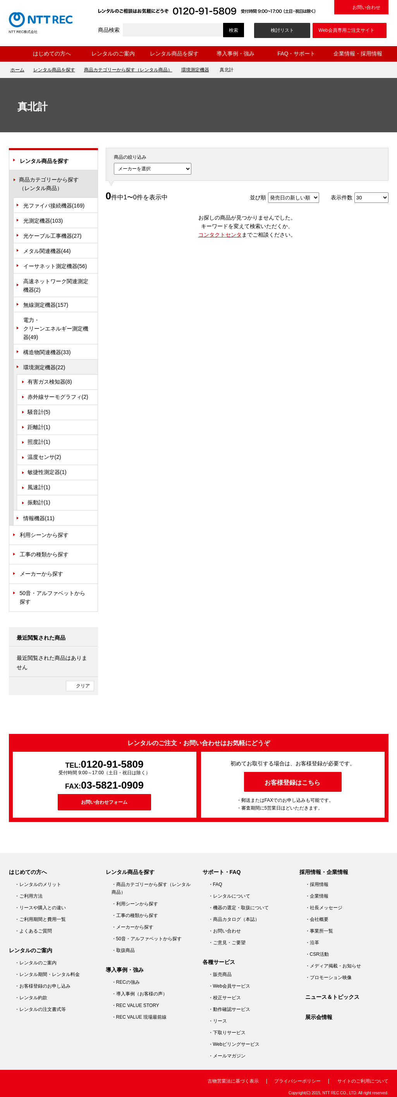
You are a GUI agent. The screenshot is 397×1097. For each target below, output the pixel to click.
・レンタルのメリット (38, 884)
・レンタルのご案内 (36, 962)
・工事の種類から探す (135, 915)
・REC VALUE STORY (135, 1005)
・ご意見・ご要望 (227, 942)
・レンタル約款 (31, 997)
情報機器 (39, 518)
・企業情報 (316, 896)
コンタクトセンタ (220, 235)
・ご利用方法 (29, 896)
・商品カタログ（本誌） (234, 919)
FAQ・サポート (296, 53)
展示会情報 (318, 1017)
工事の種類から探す (44, 554)
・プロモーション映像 (328, 977)
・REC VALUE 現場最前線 (139, 1017)
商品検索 (109, 30)
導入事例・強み (235, 53)
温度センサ (44, 457)
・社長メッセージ (323, 907)
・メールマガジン (227, 1056)
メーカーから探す (41, 574)
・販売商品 (220, 974)
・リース (217, 1021)
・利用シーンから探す (135, 904)
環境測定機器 (195, 70)
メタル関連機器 (47, 251)
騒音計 (38, 412)
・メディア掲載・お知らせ (333, 966)
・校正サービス (224, 997)
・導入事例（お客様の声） (139, 994)
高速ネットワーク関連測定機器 (55, 285)
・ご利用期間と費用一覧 (40, 919)
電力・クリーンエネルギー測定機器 (55, 328)
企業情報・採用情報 (357, 53)
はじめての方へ (52, 53)
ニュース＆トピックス (332, 997)
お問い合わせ (366, 7)
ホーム (15, 54)
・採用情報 (316, 884)
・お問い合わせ (224, 931)
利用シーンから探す (44, 535)
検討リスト (282, 30)
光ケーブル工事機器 (52, 236)
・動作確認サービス (229, 1009)
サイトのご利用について (362, 1081)
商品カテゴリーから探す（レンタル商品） (128, 70)
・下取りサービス (227, 1032)
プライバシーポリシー (297, 1081)
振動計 (38, 502)
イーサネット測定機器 (55, 266)
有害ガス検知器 (49, 382)
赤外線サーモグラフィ (57, 397)
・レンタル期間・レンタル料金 (47, 974)
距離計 (38, 427)
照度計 (38, 442)
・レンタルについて (229, 896)
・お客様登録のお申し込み (42, 986)
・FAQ (215, 884)
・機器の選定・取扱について (238, 907)
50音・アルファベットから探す (53, 597)
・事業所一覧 (319, 931)
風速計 (38, 487)
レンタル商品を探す (174, 53)
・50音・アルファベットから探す (147, 938)
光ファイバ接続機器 (54, 205)
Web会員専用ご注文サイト (346, 30)
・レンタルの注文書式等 (40, 1009)
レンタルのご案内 (113, 53)
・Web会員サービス (229, 986)
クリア (83, 686)
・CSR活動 (317, 954)
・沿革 (312, 942)
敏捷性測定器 (47, 472)
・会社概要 (316, 919)
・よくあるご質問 (33, 931)
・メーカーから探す (132, 927)
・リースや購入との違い (40, 907)
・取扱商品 (123, 950)
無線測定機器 (46, 305)
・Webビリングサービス (234, 1044)
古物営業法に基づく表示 (233, 1081)
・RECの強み (126, 982)
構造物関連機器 (47, 352)
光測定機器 (43, 221)
